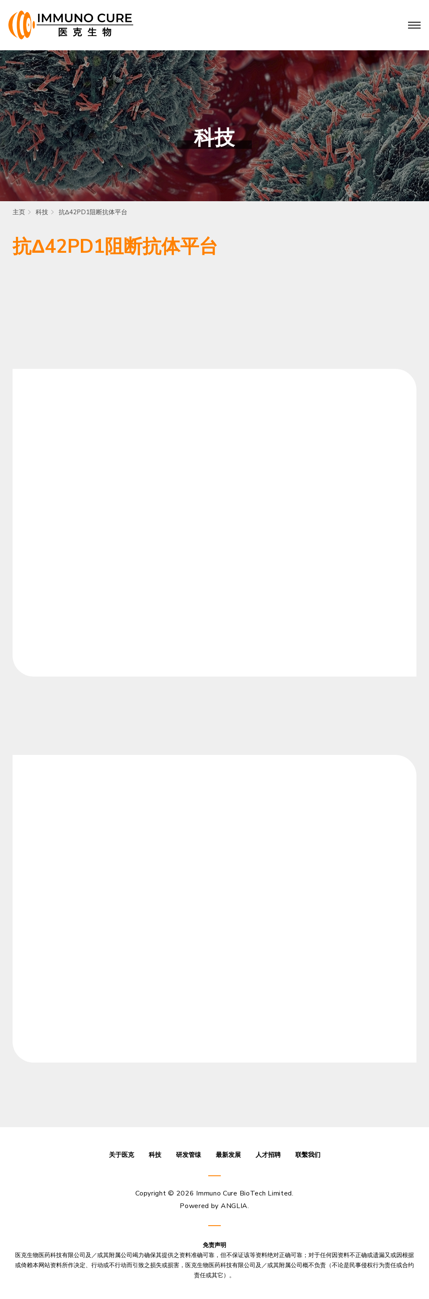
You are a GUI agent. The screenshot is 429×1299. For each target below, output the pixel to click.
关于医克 (121, 1155)
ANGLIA (234, 1206)
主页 (19, 212)
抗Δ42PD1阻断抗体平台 (93, 212)
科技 (42, 212)
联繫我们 (307, 1155)
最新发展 (228, 1155)
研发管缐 (188, 1155)
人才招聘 (268, 1155)
